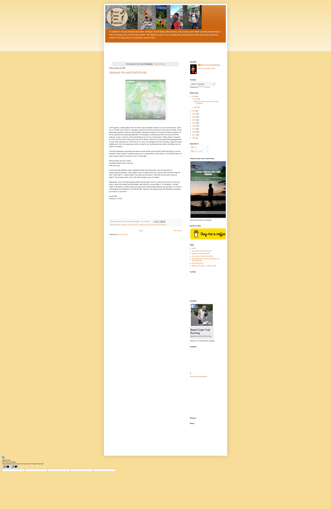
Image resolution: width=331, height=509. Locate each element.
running (141, 224)
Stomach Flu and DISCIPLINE (128, 72)
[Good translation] (6, 467)
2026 (194, 96)
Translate (204, 87)
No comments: (146, 221)
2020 (194, 126)
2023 (194, 117)
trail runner (154, 224)
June (196, 99)
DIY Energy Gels (197, 263)
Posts (194, 147)
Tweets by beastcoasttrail (198, 376)
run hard (130, 224)
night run (124, 224)
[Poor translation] (14, 467)
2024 (194, 114)
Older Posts (177, 231)
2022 (194, 120)
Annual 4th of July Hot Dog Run (202, 256)
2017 (194, 135)
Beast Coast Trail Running (210, 65)
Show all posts (159, 64)
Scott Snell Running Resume (201, 251)
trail (149, 224)
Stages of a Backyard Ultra (201, 253)
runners (136, 224)
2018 (194, 132)
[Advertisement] (206, 397)
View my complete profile (206, 68)
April (196, 107)
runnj (145, 224)
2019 (194, 129)
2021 (194, 123)
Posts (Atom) (122, 234)
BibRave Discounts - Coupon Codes (204, 266)
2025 (194, 111)
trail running (162, 224)
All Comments (197, 151)
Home (141, 231)
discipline (118, 224)
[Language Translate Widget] (202, 84)
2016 (194, 138)
